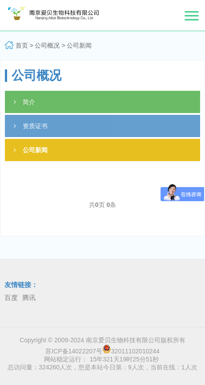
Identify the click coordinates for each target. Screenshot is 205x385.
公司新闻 (79, 45)
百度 (11, 297)
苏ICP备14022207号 (73, 351)
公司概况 (48, 45)
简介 (24, 101)
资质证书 (31, 126)
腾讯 (29, 297)
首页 (22, 45)
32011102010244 (131, 351)
